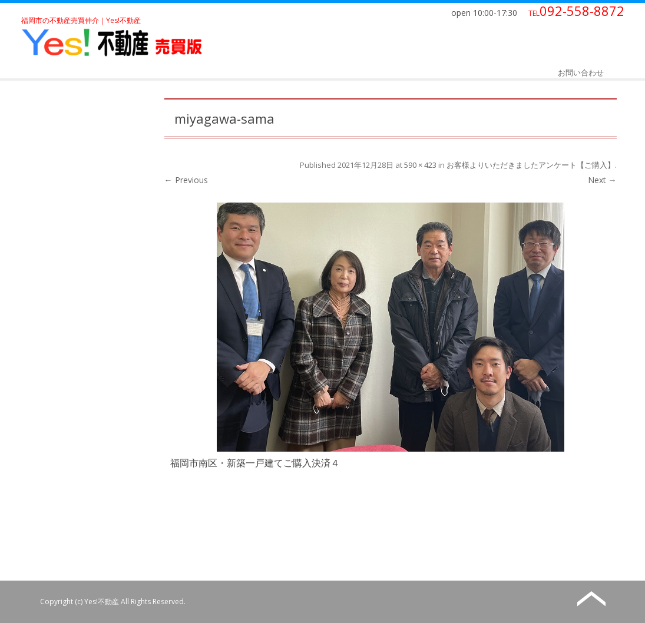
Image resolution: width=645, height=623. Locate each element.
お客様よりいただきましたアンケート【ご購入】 (530, 165)
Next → (602, 179)
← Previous (186, 179)
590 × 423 (420, 165)
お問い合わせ (581, 72)
